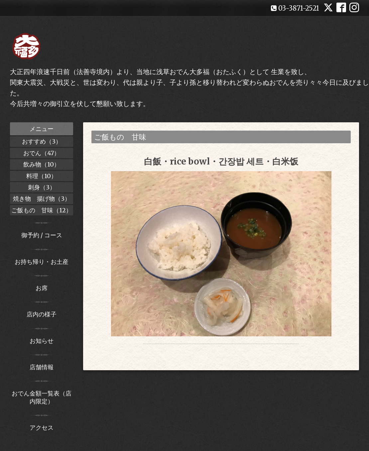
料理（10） (41, 176)
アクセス (42, 427)
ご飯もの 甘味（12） (41, 210)
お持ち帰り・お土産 (41, 262)
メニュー (42, 129)
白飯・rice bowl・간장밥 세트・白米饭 (221, 161)
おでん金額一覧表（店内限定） (41, 397)
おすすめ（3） (42, 141)
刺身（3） (42, 187)
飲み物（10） (41, 164)
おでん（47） (41, 153)
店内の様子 (42, 314)
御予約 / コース (41, 235)
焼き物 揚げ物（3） (41, 198)
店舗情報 (42, 367)
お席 (42, 288)
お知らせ (42, 341)
